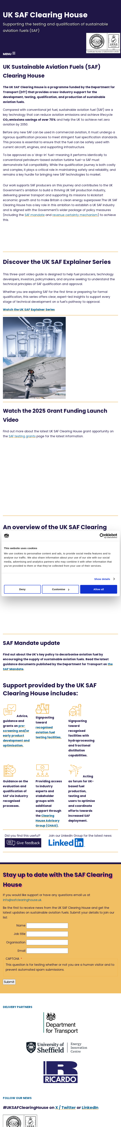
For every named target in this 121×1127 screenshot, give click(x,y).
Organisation (16, 942)
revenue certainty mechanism (75, 215)
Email (22, 951)
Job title (20, 934)
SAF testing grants (22, 436)
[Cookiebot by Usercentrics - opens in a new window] (102, 535)
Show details (102, 579)
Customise (60, 589)
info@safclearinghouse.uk (22, 900)
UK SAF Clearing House (45, 15)
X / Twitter (65, 1107)
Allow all (98, 589)
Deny (22, 589)
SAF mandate (35, 215)
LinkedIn (90, 1107)
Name (21, 925)
